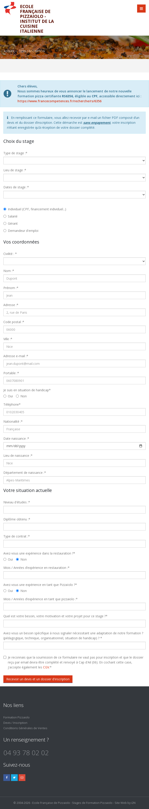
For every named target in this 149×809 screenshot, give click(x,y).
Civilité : (10, 254)
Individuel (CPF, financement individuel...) (34, 209)
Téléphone (12, 404)
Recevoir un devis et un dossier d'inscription (38, 679)
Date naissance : (16, 438)
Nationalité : (13, 421)
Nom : (8, 271)
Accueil (9, 51)
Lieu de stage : (14, 170)
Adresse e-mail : (15, 356)
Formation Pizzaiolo (16, 717)
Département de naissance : (24, 472)
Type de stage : (15, 153)
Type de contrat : (16, 536)
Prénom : (10, 288)
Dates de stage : (16, 187)
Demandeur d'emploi (20, 230)
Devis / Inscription (15, 723)
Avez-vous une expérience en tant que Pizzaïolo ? (40, 585)
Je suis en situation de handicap (27, 390)
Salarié (10, 216)
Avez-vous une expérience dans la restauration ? (39, 553)
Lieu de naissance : (18, 455)
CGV (46, 667)
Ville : (7, 339)
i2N (133, 803)
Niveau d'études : (16, 502)
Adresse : (10, 305)
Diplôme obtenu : (16, 519)
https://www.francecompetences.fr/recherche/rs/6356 (59, 101)
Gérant (10, 223)
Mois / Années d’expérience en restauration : (36, 567)
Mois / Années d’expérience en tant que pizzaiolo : (40, 599)
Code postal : (13, 322)
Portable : (11, 373)
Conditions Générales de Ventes (25, 728)
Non (21, 396)
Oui (8, 396)
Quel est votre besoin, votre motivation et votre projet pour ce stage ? (55, 616)
